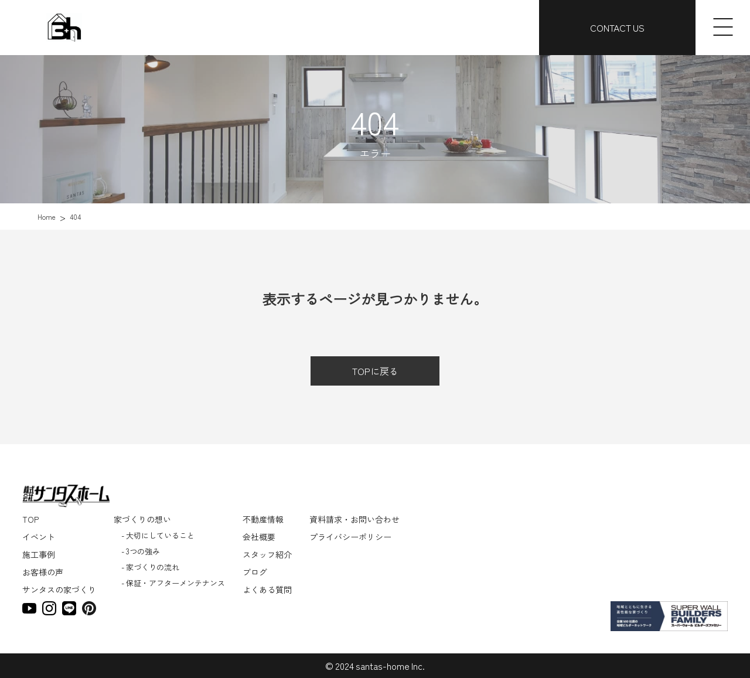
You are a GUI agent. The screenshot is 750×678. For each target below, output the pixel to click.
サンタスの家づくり (59, 589)
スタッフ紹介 (267, 554)
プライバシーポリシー (350, 537)
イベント (38, 537)
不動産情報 (263, 519)
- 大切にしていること (158, 535)
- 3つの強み (140, 551)
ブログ (255, 572)
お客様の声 (42, 572)
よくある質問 (267, 589)
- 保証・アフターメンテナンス (173, 582)
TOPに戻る (375, 371)
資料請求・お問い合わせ (354, 519)
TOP (30, 519)
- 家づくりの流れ (150, 567)
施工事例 (38, 554)
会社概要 (259, 537)
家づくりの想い (142, 519)
